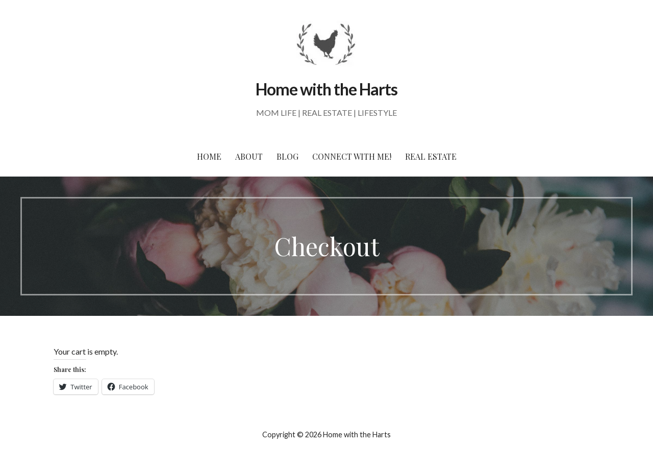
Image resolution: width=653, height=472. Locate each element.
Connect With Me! (351, 156)
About (249, 156)
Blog (287, 156)
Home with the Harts (327, 89)
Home (209, 156)
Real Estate (431, 156)
